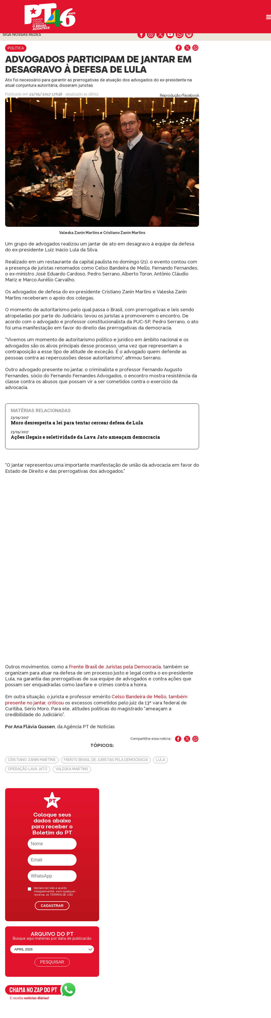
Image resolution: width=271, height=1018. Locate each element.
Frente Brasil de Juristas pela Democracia (115, 666)
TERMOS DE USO (61, 894)
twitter (160, 34)
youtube (170, 34)
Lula (160, 760)
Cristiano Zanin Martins (32, 760)
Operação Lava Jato (27, 769)
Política (16, 48)
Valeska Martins (72, 769)
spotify (189, 34)
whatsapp (179, 34)
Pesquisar (52, 962)
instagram (151, 34)
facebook (141, 34)
